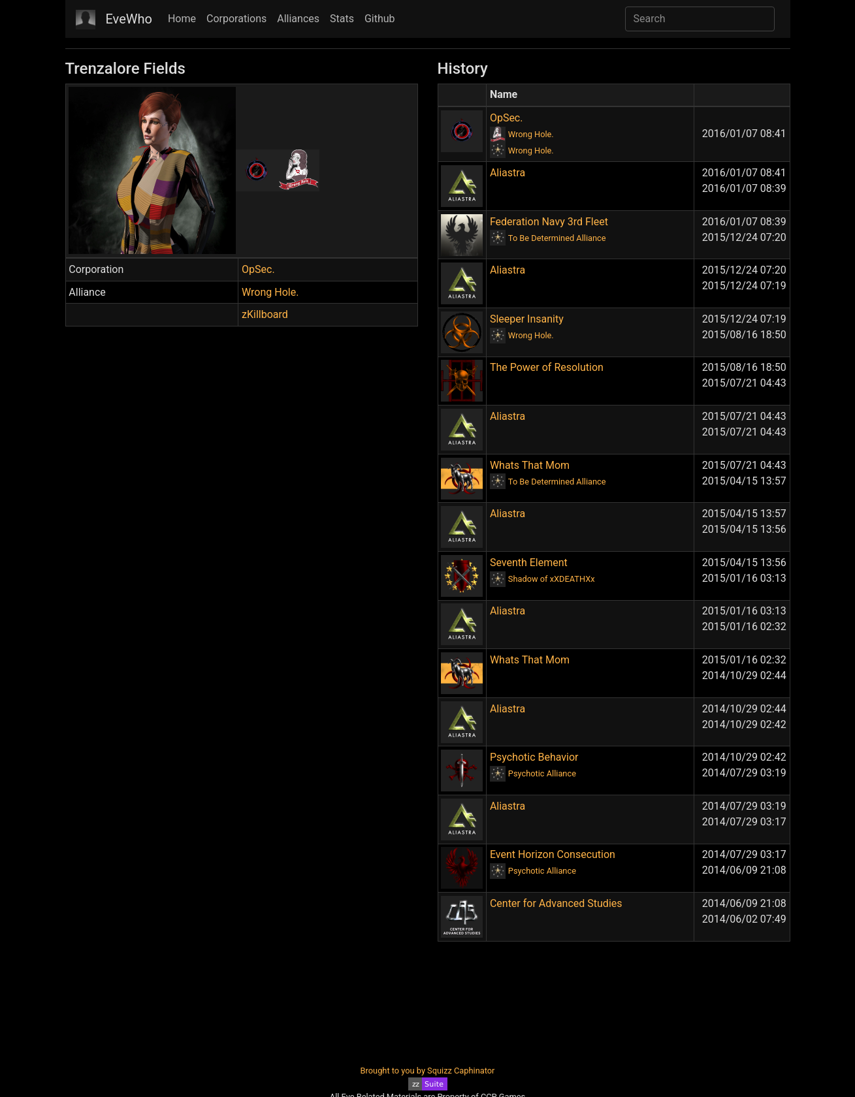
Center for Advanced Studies (556, 903)
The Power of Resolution (547, 367)
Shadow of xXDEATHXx (551, 579)
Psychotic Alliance (542, 773)
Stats (342, 18)
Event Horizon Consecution (552, 854)
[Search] (700, 19)
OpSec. (258, 269)
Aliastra (507, 173)
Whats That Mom (530, 465)
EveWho (129, 19)
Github (379, 18)
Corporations (236, 18)
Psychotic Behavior (534, 757)
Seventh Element (529, 562)
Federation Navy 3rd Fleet (549, 221)
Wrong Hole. (270, 292)
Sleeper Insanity (527, 319)
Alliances (298, 18)
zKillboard (265, 314)
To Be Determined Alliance (557, 238)
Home (182, 18)
